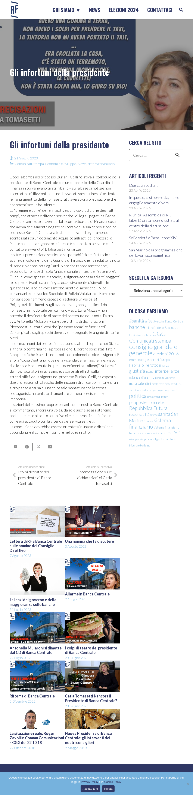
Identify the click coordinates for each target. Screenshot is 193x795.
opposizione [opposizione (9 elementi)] (135, 390)
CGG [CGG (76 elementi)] (159, 333)
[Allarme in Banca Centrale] (92, 561)
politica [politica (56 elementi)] (138, 395)
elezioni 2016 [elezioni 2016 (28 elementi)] (166, 353)
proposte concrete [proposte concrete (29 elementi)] (146, 402)
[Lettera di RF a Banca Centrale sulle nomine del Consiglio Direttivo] (37, 508)
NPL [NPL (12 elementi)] (178, 383)
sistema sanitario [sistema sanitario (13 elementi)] (151, 433)
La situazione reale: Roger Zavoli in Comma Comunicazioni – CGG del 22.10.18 (37, 738)
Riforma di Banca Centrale (32, 696)
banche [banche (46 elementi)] (137, 327)
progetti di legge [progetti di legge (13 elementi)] (157, 396)
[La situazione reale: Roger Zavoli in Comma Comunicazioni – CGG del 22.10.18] (37, 711)
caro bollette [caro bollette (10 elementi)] (145, 335)
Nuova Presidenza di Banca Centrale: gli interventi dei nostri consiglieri (88, 738)
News (82, 164)
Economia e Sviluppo (60, 164)
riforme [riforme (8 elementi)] (154, 414)
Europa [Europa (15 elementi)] (164, 360)
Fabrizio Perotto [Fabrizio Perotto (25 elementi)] (144, 365)
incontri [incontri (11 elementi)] (150, 371)
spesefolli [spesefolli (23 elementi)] (172, 432)
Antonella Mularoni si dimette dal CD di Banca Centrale (36, 650)
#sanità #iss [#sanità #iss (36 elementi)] (141, 321)
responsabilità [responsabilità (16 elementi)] (139, 414)
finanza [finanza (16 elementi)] (164, 365)
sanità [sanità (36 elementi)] (164, 414)
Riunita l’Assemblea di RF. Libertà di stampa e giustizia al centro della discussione (154, 220)
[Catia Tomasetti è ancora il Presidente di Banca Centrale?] (92, 663)
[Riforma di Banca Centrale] (37, 663)
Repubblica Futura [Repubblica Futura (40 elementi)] (148, 408)
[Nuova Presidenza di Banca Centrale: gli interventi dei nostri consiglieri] (92, 711)
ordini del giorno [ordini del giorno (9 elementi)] (151, 390)
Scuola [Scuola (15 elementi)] (148, 421)
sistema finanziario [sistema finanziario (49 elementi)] (150, 423)
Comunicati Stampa (29, 164)
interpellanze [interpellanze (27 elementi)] (167, 370)
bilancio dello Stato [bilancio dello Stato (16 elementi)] (159, 327)
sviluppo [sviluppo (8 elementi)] (133, 439)
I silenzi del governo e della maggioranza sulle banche (33, 602)
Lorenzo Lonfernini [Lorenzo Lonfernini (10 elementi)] (165, 377)
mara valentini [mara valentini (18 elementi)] (140, 383)
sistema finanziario (101, 164)
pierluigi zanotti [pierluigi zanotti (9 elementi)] (168, 390)
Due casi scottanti (144, 185)
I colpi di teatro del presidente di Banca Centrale (91, 650)
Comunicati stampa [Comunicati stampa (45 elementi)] (150, 340)
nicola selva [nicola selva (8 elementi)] (170, 383)
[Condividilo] (27, 447)
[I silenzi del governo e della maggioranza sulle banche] (37, 561)
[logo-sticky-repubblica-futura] (14, 9)
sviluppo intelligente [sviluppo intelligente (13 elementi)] (151, 439)
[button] (181, 9)
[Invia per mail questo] (15, 447)
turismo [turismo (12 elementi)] (145, 445)
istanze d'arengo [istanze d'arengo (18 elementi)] (142, 377)
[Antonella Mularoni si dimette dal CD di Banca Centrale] (37, 615)
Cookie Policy (112, 781)
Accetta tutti (90, 788)
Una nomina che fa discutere (89, 541)
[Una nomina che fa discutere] (92, 508)
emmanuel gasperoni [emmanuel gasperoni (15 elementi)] (144, 360)
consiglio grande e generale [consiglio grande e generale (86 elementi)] (153, 350)
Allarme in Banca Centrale (87, 594)
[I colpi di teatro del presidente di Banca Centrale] (92, 615)
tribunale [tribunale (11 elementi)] (134, 445)
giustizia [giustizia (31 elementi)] (137, 371)
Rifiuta (108, 788)
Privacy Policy (89, 781)
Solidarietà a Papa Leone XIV (153, 237)
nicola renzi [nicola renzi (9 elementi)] (158, 383)
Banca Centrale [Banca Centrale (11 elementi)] (174, 321)
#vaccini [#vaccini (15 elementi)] (158, 321)
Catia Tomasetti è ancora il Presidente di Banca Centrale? (91, 698)
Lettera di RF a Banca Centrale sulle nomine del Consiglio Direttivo (36, 546)
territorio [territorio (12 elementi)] (170, 439)
